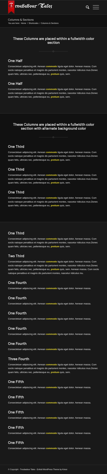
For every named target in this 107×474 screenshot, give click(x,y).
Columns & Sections (21, 19)
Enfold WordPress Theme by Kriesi (52, 469)
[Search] (85, 7)
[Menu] (94, 7)
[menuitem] (85, 7)
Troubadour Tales (27, 469)
